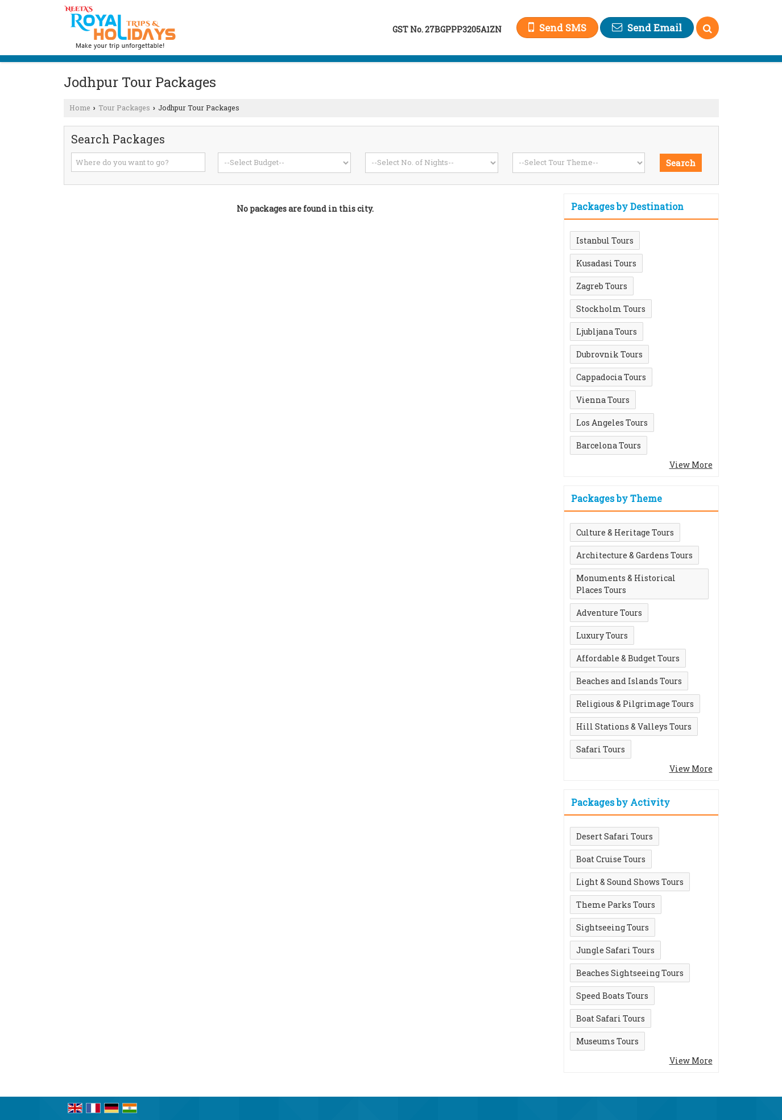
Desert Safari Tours (614, 836)
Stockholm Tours (611, 308)
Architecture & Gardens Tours (634, 555)
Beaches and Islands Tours (629, 681)
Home (79, 107)
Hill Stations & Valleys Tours (634, 726)
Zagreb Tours (601, 286)
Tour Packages (124, 107)
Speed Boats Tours (612, 995)
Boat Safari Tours (610, 1018)
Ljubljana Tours (606, 331)
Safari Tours (600, 749)
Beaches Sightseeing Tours (630, 972)
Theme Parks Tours (615, 904)
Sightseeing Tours (612, 927)
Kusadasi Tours (606, 263)
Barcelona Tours (608, 445)
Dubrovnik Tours (609, 354)
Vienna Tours (603, 399)
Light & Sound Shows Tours (630, 881)
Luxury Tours (602, 635)
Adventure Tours (609, 612)
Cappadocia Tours (611, 377)
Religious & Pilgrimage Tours (635, 703)
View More (691, 464)
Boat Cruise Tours (611, 859)
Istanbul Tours (605, 240)
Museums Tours (607, 1041)
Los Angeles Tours (612, 422)
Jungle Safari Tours (615, 950)
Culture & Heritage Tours (625, 532)
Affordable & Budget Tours (628, 658)
